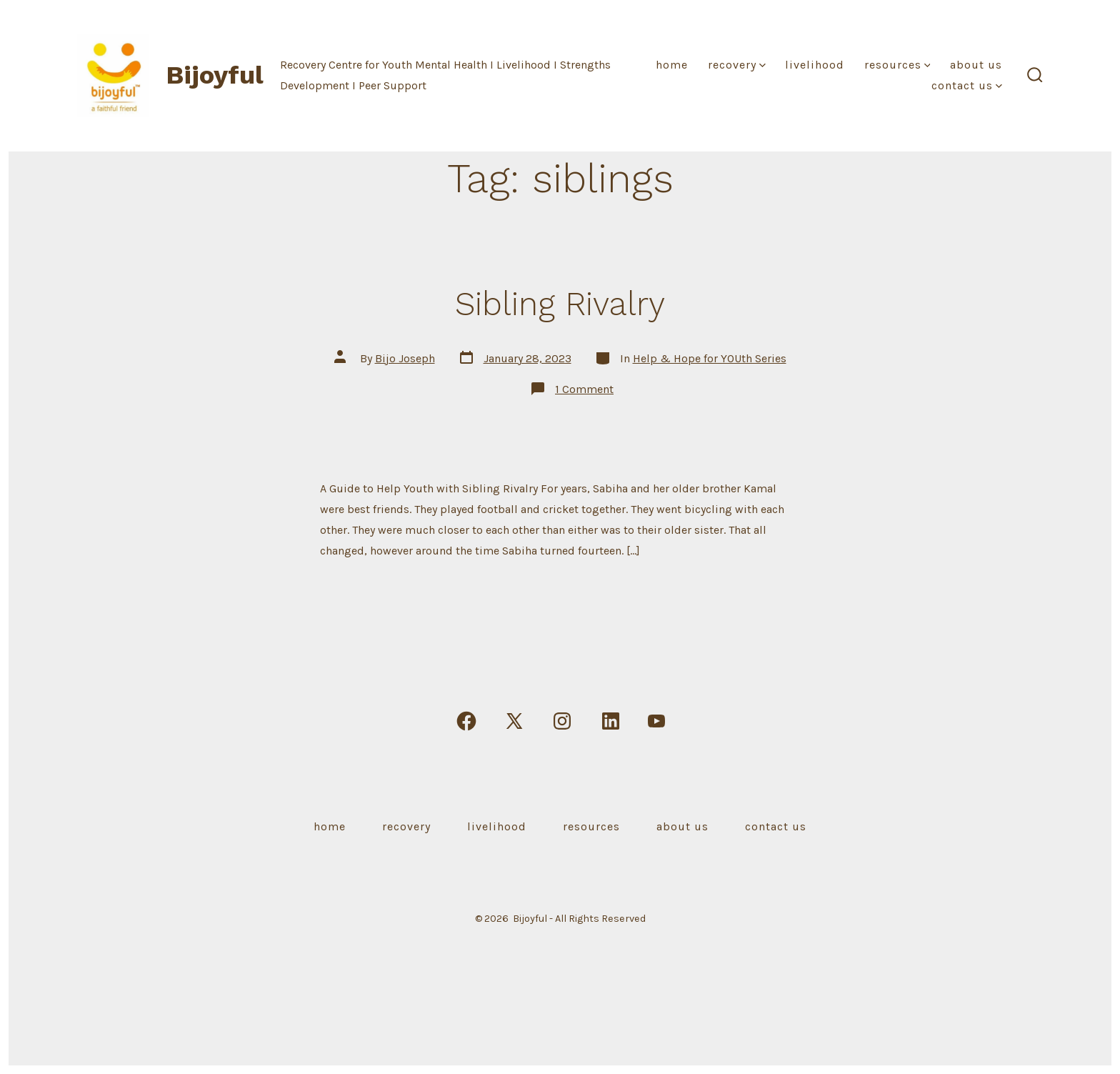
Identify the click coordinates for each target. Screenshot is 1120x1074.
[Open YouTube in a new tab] (656, 721)
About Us (976, 64)
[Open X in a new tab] (514, 721)
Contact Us (966, 85)
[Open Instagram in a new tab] (562, 721)
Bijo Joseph (405, 358)
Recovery (737, 64)
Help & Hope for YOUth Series (709, 358)
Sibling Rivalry (560, 303)
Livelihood (814, 64)
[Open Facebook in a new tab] (466, 721)
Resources (897, 64)
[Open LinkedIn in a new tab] (611, 721)
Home (672, 64)
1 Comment (584, 389)
